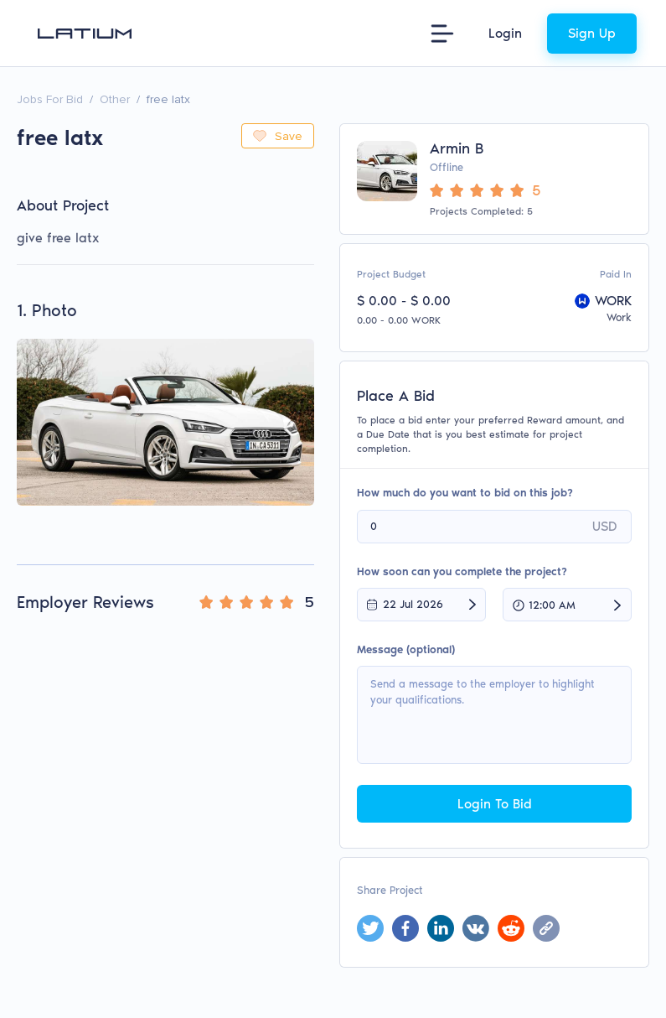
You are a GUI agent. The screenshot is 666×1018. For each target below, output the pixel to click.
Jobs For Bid (50, 99)
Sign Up (592, 33)
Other (115, 99)
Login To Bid (494, 804)
